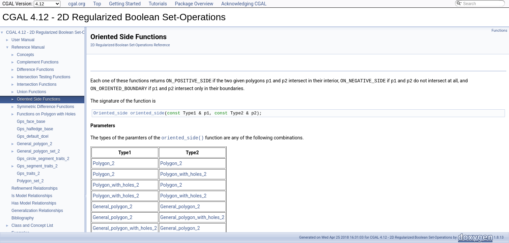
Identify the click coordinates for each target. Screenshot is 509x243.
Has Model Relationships (33, 203)
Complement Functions (37, 62)
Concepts (25, 54)
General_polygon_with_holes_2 (192, 216)
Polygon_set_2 (30, 181)
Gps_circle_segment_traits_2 (43, 158)
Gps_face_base (31, 121)
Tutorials (158, 3)
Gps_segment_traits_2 (37, 166)
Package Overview (194, 3)
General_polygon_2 (34, 143)
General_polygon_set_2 (38, 151)
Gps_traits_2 (28, 173)
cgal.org (76, 3)
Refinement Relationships (34, 188)
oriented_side (147, 112)
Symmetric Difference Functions (45, 106)
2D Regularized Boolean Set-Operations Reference (130, 45)
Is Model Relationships (31, 195)
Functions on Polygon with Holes (46, 114)
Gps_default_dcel (32, 136)
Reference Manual (28, 47)
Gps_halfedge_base (35, 129)
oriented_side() (182, 137)
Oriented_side (110, 112)
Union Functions (31, 91)
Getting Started (125, 3)
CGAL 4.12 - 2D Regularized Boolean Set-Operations (54, 32)
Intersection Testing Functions (43, 77)
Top (97, 3)
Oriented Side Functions (38, 99)
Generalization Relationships (37, 210)
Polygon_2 (103, 162)
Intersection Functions (36, 84)
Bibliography (22, 218)
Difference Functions (35, 69)
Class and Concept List (32, 225)
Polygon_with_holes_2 (183, 173)
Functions (499, 30)
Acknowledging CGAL (243, 3)
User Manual (22, 39)
